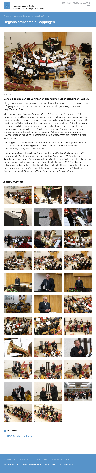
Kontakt (66, 3)
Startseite (8, 16)
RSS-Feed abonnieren (19, 436)
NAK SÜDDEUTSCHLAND (15, 464)
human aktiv (35, 464)
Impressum (50, 464)
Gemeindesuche (81, 3)
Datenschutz (66, 464)
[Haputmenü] (88, 7)
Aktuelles (18, 16)
